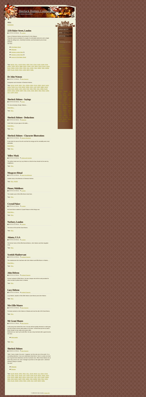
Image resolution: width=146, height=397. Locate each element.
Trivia (59, 67)
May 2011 (60, 72)
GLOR (20, 64)
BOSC (24, 64)
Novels (60, 32)
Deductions (23, 119)
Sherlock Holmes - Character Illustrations (25, 135)
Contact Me (47, 393)
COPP (12, 92)
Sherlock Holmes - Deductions (20, 117)
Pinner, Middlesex (15, 188)
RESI (20, 70)
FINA (35, 68)
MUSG (12, 64)
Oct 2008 (60, 81)
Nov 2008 (60, 79)
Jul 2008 (60, 86)
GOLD (40, 66)
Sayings (23, 101)
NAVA (32, 90)
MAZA (25, 66)
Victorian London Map (17, 52)
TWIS (43, 68)
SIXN (24, 89)
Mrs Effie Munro (15, 305)
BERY (28, 70)
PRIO (24, 68)
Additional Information (63, 60)
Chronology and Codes (65, 41)
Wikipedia (13, 49)
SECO (17, 66)
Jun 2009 (60, 77)
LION (8, 375)
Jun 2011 (60, 70)
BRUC (23, 87)
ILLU (16, 87)
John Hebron (13, 273)
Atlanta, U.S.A (13, 237)
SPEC (21, 68)
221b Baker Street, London (19, 30)
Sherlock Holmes (14, 348)
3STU (20, 89)
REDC (27, 87)
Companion (10, 24)
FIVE (31, 64)
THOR (13, 66)
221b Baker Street (16, 47)
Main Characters (24, 79)
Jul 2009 (60, 76)
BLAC (9, 68)
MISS (36, 66)
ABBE (21, 66)
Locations (23, 33)
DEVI (31, 87)
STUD (35, 64)
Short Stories (62, 35)
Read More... (10, 107)
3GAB (42, 64)
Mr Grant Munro (15, 321)
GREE (39, 68)
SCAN (17, 68)
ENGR (17, 70)
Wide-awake (14, 337)
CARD (24, 70)
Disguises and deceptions (64, 66)
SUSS (39, 64)
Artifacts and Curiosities (26, 158)
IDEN (28, 64)
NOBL (32, 70)
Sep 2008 (60, 83)
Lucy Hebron (13, 290)
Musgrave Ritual (14, 173)
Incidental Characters (25, 257)
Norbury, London (15, 222)
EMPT (9, 70)
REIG (43, 90)
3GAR (29, 66)
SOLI (28, 68)
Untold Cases (61, 48)
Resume (13, 369)
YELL (16, 64)
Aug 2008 (60, 84)
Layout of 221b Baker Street (18, 57)
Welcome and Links (63, 29)
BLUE (12, 70)
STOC (28, 90)
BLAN (43, 66)
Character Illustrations (26, 138)
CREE (9, 66)
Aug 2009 (60, 74)
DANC (31, 68)
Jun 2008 (60, 88)
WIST (38, 87)
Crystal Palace (13, 204)
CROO (16, 92)
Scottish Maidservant (16, 254)
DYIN (46, 64)
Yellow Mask (13, 155)
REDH (13, 68)
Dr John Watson (14, 77)
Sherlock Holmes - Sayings (19, 99)
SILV (8, 92)
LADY (32, 66)
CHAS (48, 66)
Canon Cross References (26, 175)
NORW (47, 68)
